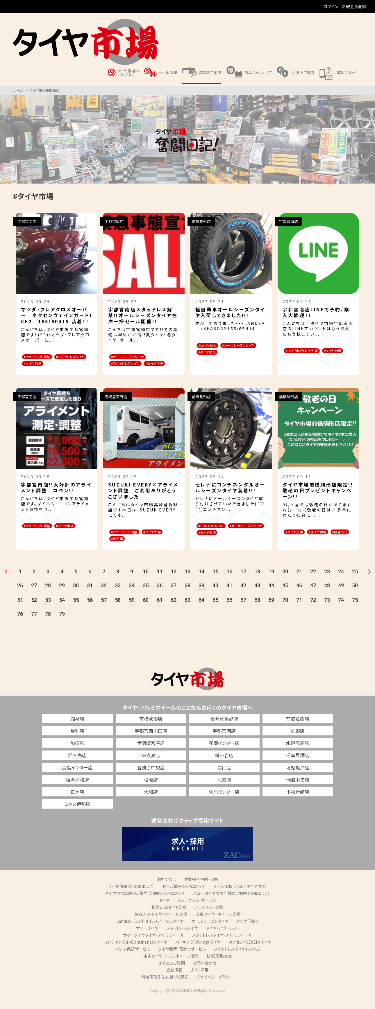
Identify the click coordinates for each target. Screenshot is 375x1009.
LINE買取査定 (219, 966)
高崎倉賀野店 (224, 729)
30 (76, 596)
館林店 (77, 729)
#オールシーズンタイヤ (220, 353)
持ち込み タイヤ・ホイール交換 (161, 925)
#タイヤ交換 (298, 540)
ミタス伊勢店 (77, 814)
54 (62, 611)
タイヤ (164, 911)
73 (327, 611)
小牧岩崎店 (297, 802)
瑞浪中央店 (297, 790)
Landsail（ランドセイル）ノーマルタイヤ (149, 932)
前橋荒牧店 (297, 729)
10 (146, 582)
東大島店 (151, 765)
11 (159, 582)
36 (159, 596)
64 (201, 611)
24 (341, 582)
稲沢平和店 (77, 790)
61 (159, 611)
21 (299, 582)
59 (132, 611)
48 (327, 596)
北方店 (224, 790)
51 (20, 611)
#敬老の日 (297, 548)
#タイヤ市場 (37, 371)
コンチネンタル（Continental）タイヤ (135, 953)
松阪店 (151, 790)
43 (257, 596)
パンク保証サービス (132, 960)
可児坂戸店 (297, 778)
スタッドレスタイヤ (182, 939)
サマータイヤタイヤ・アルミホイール (153, 946)
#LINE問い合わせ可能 (307, 351)
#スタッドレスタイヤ (43, 364)
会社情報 (174, 980)
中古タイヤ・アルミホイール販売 (171, 966)
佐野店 (298, 741)
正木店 (77, 802)
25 (355, 582)
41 (229, 596)
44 (271, 596)
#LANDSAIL (211, 346)
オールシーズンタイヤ (209, 932)
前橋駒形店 (150, 729)
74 (341, 611)
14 (201, 582)
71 (299, 611)
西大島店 (77, 765)
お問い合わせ (204, 973)
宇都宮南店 (224, 741)
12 (173, 582)
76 (20, 625)
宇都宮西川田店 (151, 741)
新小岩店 (224, 765)
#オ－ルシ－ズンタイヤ (133, 357)
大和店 (151, 802)
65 (215, 611)
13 (187, 582)
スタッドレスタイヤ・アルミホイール (222, 946)
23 (327, 582)
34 (132, 596)
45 (285, 596)
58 (118, 611)
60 (146, 611)
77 (34, 625)
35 (146, 596)
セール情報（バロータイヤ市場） (240, 897)
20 (285, 582)
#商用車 (153, 548)
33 (118, 596)
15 (215, 582)
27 (34, 596)
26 (20, 596)
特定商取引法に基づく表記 (165, 987)
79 (62, 625)
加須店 (77, 753)
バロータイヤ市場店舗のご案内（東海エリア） (231, 904)
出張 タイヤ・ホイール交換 (218, 925)
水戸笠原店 (297, 753)
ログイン (330, 6)
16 (229, 582)
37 (173, 596)
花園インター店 (224, 753)
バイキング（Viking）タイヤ (198, 953)
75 (355, 611)
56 (90, 611)
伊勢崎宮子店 (151, 753)
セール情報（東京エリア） (183, 897)
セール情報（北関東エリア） (131, 897)
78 (48, 625)
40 (215, 596)
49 (341, 596)
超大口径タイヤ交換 (169, 918)
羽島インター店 (77, 778)
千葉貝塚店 (297, 765)
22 (313, 582)
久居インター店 (224, 802)
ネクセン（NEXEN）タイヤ (250, 953)
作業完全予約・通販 (201, 890)
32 (104, 596)
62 (173, 611)
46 (299, 596)
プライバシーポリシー (215, 987)
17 (243, 582)
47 (313, 596)
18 (257, 582)
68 (257, 611)
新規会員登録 (354, 6)
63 (187, 611)
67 (243, 611)
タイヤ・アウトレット (222, 939)
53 (48, 611)
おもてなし (166, 890)
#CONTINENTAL (215, 534)
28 (48, 596)
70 (285, 611)
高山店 (224, 778)
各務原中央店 (151, 778)
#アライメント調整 (42, 357)
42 (243, 596)
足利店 (77, 741)
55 (76, 611)
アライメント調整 (209, 918)
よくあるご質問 (172, 973)
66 (229, 611)
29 (62, 596)
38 (187, 596)
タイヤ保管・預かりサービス (182, 960)
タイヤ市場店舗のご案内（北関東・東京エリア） (145, 904)
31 (90, 596)
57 (104, 611)
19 (271, 582)
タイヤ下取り (247, 932)
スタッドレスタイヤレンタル (237, 960)
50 (355, 596)
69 (271, 611)
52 (34, 611)
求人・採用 (199, 980)
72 (313, 611)
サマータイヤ (147, 939)
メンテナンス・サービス (197, 911)
